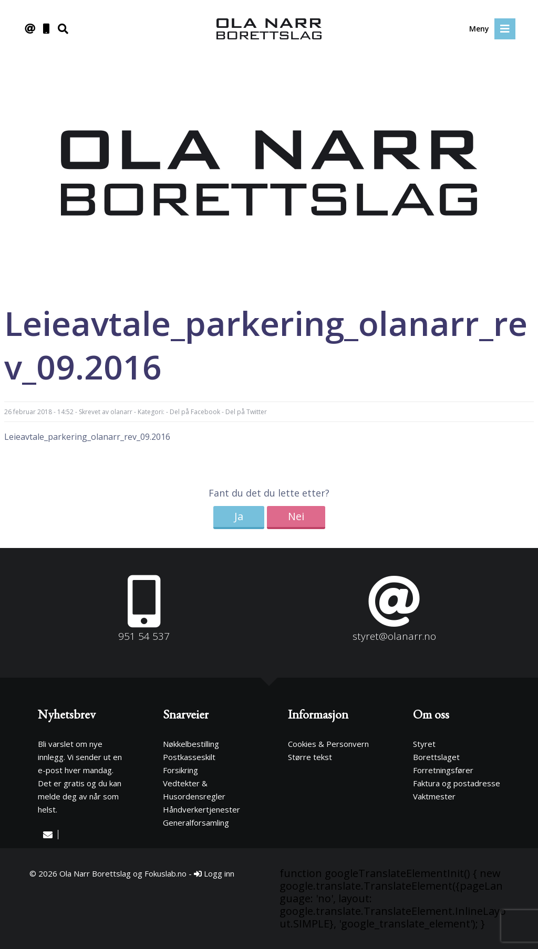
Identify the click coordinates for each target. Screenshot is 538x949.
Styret (424, 744)
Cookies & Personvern (328, 744)
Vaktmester (434, 796)
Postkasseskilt (189, 757)
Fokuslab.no (165, 873)
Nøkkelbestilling (191, 744)
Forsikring (180, 770)
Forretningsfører (443, 770)
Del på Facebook (195, 411)
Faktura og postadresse (456, 783)
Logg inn (214, 873)
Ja (238, 516)
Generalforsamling (196, 822)
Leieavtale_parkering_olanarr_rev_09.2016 (87, 436)
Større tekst (310, 757)
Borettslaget (436, 757)
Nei (296, 516)
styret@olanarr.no (394, 636)
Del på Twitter (246, 411)
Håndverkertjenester (201, 809)
